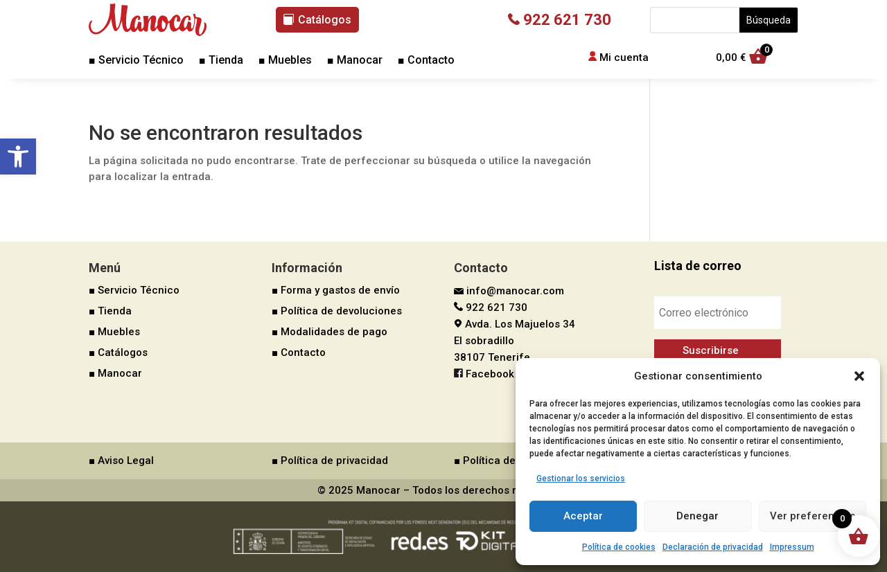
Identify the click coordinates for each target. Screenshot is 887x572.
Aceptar (583, 516)
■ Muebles (285, 60)
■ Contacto (426, 60)
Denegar (697, 516)
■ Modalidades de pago (329, 331)
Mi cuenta (624, 57)
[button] (18, 156)
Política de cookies (619, 547)
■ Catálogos (118, 352)
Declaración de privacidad (712, 547)
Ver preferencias (812, 516)
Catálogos (324, 19)
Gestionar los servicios (580, 478)
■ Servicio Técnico (136, 60)
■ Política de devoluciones (337, 311)
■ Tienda (221, 60)
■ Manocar (355, 60)
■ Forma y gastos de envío (336, 290)
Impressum (792, 547)
